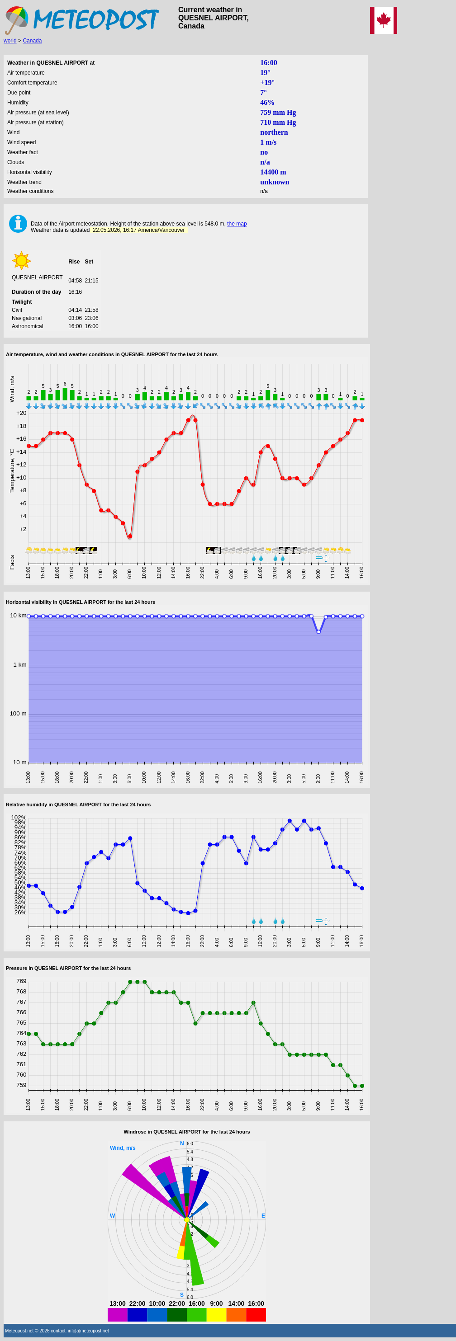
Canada (32, 41)
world (10, 41)
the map (237, 224)
